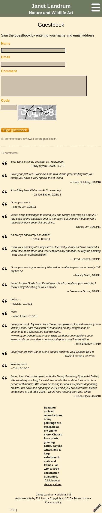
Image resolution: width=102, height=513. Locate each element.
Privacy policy (53, 502)
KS (69, 494)
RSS (12, 510)
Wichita (61, 494)
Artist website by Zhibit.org (31, 498)
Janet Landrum (50, 6)
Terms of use (81, 498)
